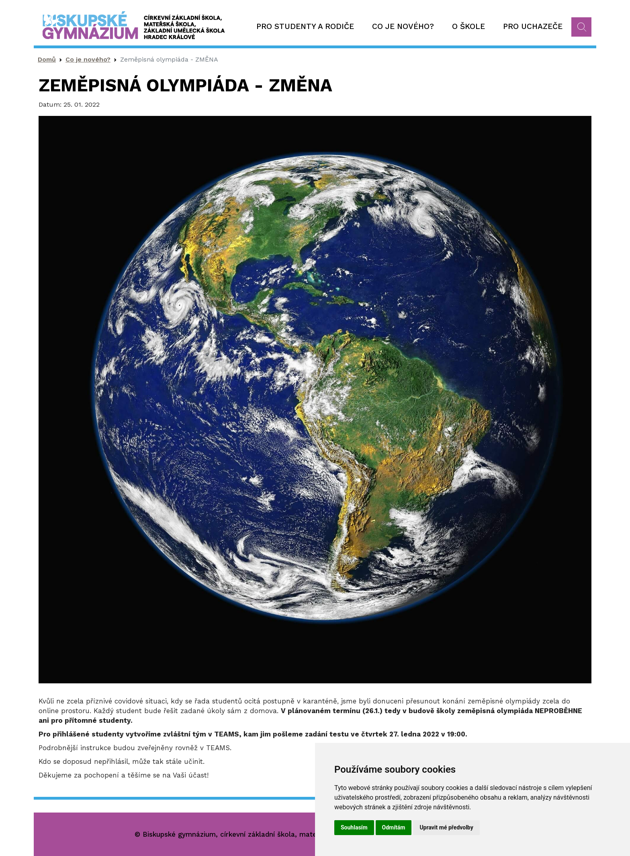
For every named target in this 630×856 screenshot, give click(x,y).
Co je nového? (403, 26)
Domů (47, 59)
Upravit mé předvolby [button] (446, 827)
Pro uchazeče (532, 26)
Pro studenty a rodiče (305, 26)
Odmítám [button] (393, 827)
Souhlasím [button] (354, 827)
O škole (468, 26)
